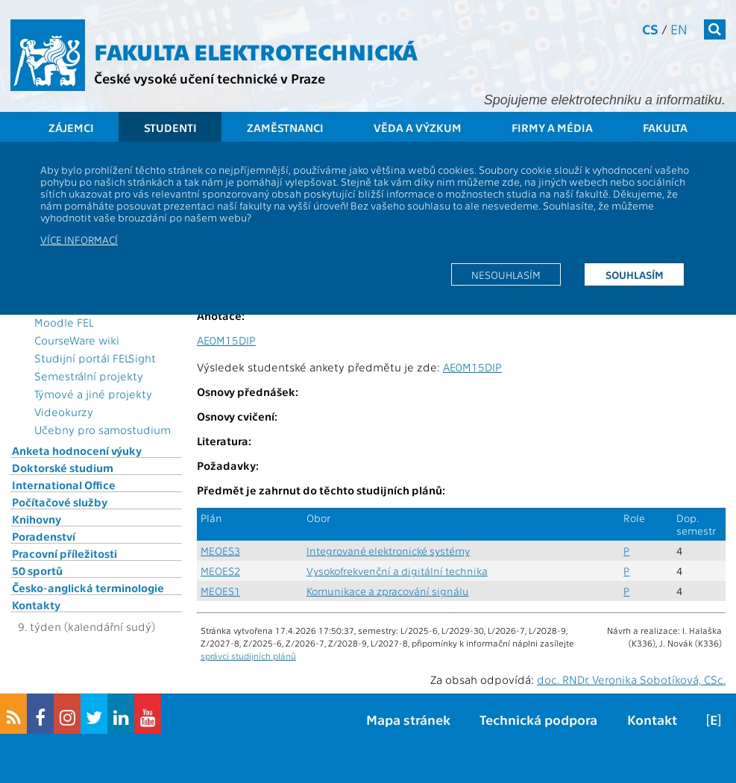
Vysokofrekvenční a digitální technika (397, 571)
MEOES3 (220, 550)
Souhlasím (635, 274)
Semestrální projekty (88, 376)
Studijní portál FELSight (95, 358)
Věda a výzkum (418, 127)
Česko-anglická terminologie (88, 587)
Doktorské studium (62, 467)
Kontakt (652, 719)
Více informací (79, 239)
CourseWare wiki (76, 340)
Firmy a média (552, 127)
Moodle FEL (63, 322)
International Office (64, 484)
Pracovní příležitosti (64, 553)
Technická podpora (538, 719)
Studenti (170, 127)
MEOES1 (220, 591)
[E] (713, 719)
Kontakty (36, 604)
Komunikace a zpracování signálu (387, 591)
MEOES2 (220, 571)
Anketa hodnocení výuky (77, 450)
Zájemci (71, 127)
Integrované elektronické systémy (388, 550)
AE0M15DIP (226, 340)
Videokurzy (63, 411)
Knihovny (36, 519)
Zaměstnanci (285, 127)
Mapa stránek (408, 719)
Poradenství (43, 536)
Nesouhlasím (506, 274)
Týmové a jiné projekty (93, 393)
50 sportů (37, 570)
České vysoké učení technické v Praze (209, 78)
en (679, 29)
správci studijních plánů (248, 655)
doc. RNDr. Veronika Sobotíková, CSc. (631, 679)
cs (650, 29)
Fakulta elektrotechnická (256, 50)
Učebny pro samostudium (102, 429)
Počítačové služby (59, 502)
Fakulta (665, 127)
